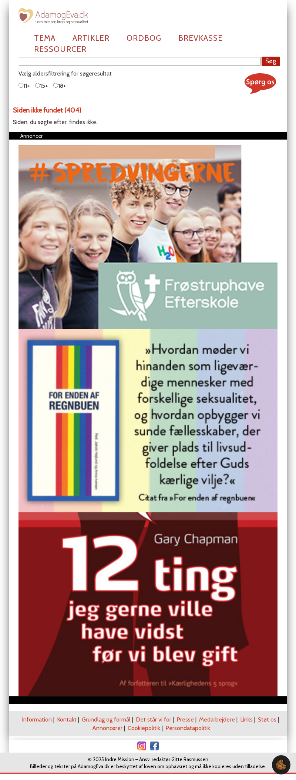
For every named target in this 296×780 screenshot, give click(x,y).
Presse (185, 719)
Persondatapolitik (187, 728)
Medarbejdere (217, 719)
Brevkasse (200, 38)
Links (246, 719)
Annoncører (107, 728)
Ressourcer (60, 49)
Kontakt (67, 719)
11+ (24, 85)
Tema (45, 38)
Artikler (91, 38)
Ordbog (144, 38)
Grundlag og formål (106, 719)
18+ (59, 85)
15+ (41, 85)
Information (37, 719)
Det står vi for (153, 719)
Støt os (267, 719)
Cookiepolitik (144, 728)
